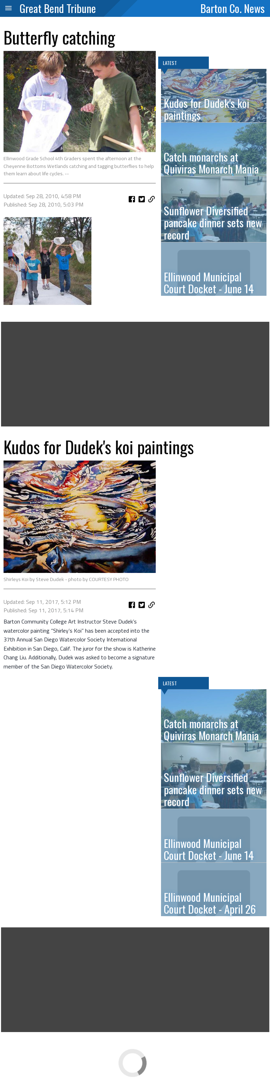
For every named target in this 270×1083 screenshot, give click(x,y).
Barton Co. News (232, 8)
